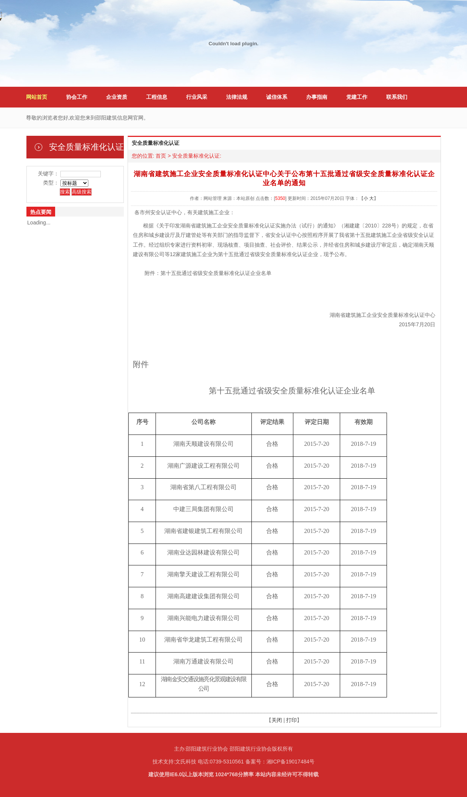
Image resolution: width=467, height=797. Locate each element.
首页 (161, 156)
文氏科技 (185, 762)
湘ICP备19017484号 (291, 762)
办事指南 (316, 97)
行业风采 (196, 97)
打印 (291, 720)
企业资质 (116, 97)
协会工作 (76, 97)
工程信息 (156, 97)
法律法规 (236, 97)
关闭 (276, 720)
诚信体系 (276, 97)
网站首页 (36, 97)
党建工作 (356, 97)
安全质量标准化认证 (196, 156)
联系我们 (396, 97)
